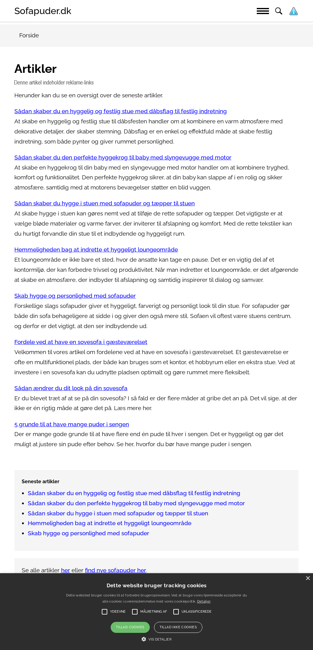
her (65, 570)
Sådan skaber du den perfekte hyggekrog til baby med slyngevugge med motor (122, 157)
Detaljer (204, 601)
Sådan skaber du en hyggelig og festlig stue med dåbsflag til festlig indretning (120, 111)
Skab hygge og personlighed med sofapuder (75, 295)
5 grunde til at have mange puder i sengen (71, 424)
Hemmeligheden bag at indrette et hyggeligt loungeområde (96, 249)
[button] (156, 639)
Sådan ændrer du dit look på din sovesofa (70, 388)
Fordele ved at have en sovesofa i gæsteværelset (80, 342)
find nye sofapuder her (115, 570)
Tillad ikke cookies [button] (178, 627)
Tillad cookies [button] (130, 627)
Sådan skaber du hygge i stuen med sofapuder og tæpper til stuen (104, 203)
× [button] (307, 578)
